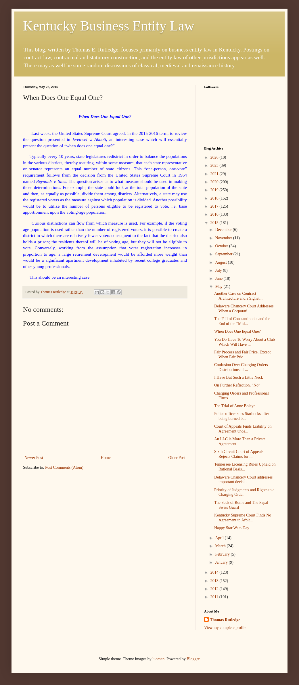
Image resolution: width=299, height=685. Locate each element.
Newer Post (33, 458)
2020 (215, 182)
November (224, 238)
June (219, 278)
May (219, 286)
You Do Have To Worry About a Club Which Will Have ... (244, 342)
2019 (215, 190)
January (222, 562)
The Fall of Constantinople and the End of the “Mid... (242, 321)
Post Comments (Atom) (64, 467)
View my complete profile (225, 627)
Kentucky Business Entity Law (108, 25)
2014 (215, 572)
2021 (215, 174)
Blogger (193, 659)
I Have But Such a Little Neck (238, 377)
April (220, 538)
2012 (215, 589)
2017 (215, 206)
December (224, 229)
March (221, 546)
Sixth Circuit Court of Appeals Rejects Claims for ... (238, 454)
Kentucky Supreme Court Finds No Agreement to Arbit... (242, 517)
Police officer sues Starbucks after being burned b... (241, 416)
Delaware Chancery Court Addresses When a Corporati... (243, 308)
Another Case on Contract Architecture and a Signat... (238, 296)
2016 (215, 214)
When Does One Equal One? (237, 331)
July (219, 270)
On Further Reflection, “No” (237, 385)
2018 (215, 198)
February (223, 554)
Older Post (177, 458)
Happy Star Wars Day (231, 528)
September (224, 254)
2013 (215, 581)
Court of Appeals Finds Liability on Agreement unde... (243, 428)
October (222, 246)
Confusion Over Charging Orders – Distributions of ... (242, 367)
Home (106, 458)
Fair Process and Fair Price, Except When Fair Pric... (242, 354)
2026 (215, 157)
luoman (158, 659)
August (221, 262)
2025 (215, 165)
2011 (214, 597)
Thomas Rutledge (225, 620)
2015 (215, 223)
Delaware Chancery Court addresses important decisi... (243, 479)
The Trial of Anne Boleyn (235, 406)
